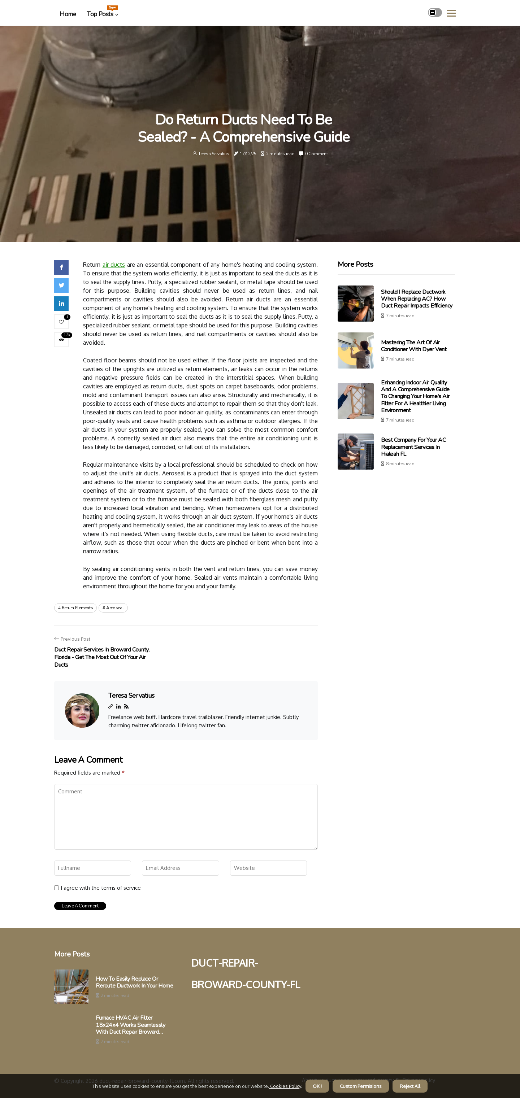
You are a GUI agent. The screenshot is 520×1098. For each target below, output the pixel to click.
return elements (77, 608)
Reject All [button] (410, 1086)
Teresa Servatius (213, 154)
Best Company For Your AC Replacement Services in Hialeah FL (413, 447)
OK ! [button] (317, 1086)
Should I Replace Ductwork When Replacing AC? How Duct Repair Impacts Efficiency (416, 299)
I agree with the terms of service (101, 888)
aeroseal (115, 608)
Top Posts (102, 11)
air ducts (114, 264)
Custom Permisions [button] (361, 1086)
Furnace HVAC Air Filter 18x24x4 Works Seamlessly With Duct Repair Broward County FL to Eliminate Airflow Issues (132, 1025)
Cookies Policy (285, 1086)
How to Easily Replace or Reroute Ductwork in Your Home (134, 982)
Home (68, 14)
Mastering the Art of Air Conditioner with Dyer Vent (414, 346)
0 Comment (316, 154)
